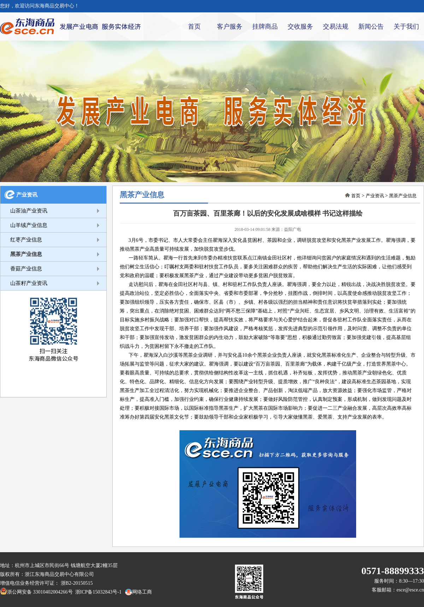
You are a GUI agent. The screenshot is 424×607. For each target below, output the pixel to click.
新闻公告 (371, 26)
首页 (194, 26)
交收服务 (300, 26)
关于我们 (406, 26)
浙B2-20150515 (77, 583)
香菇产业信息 (26, 269)
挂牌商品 (265, 26)
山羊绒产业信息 (28, 225)
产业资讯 (26, 195)
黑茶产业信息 (26, 254)
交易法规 (335, 26)
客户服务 (229, 26)
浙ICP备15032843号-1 (97, 592)
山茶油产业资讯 (28, 211)
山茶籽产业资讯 (28, 283)
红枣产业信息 (26, 240)
